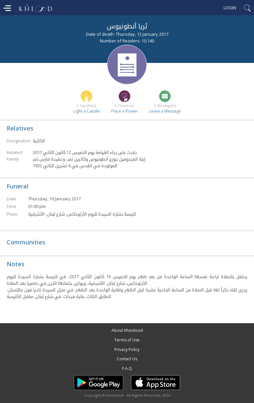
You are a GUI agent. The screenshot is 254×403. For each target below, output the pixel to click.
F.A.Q (127, 368)
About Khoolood (127, 330)
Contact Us (127, 359)
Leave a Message (165, 111)
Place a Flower (124, 111)
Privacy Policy (127, 349)
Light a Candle (86, 111)
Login (230, 8)
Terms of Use (127, 340)
